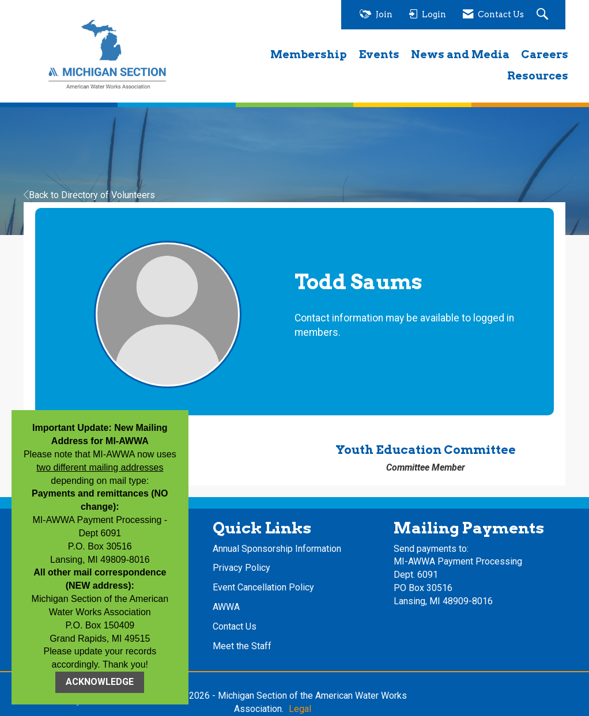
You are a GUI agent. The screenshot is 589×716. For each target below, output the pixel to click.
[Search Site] (544, 14)
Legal (300, 708)
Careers (544, 54)
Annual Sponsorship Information (277, 548)
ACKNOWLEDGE (100, 681)
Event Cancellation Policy (263, 587)
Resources (537, 75)
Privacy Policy (241, 567)
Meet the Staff (242, 646)
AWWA (226, 606)
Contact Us (234, 626)
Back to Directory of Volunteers (89, 195)
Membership (308, 54)
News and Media (460, 54)
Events (378, 54)
